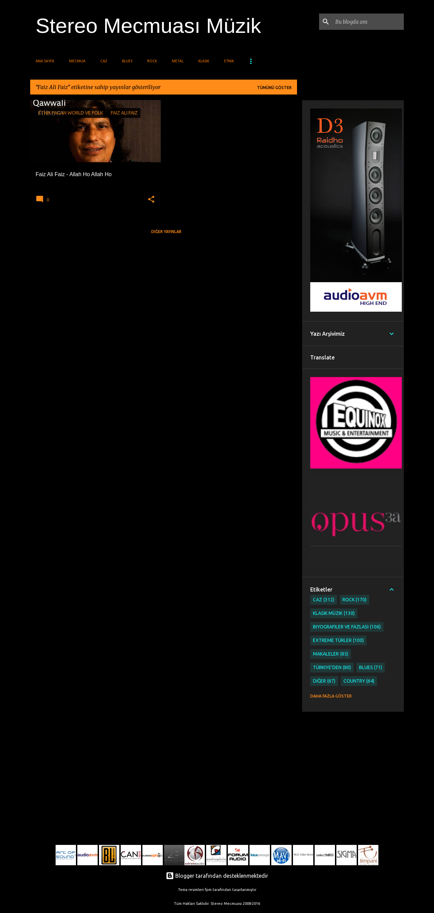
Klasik (203, 61)
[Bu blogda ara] (368, 22)
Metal (177, 61)
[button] (151, 199)
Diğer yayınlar (166, 231)
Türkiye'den (332, 667)
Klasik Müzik (334, 613)
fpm (208, 890)
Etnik (229, 61)
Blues (127, 61)
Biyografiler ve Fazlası (347, 626)
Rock (152, 61)
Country (359, 681)
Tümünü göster (274, 87)
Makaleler (330, 654)
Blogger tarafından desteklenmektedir (217, 876)
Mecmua (77, 61)
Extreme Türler (338, 640)
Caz (103, 61)
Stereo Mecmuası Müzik (148, 25)
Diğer (324, 681)
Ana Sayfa (45, 61)
